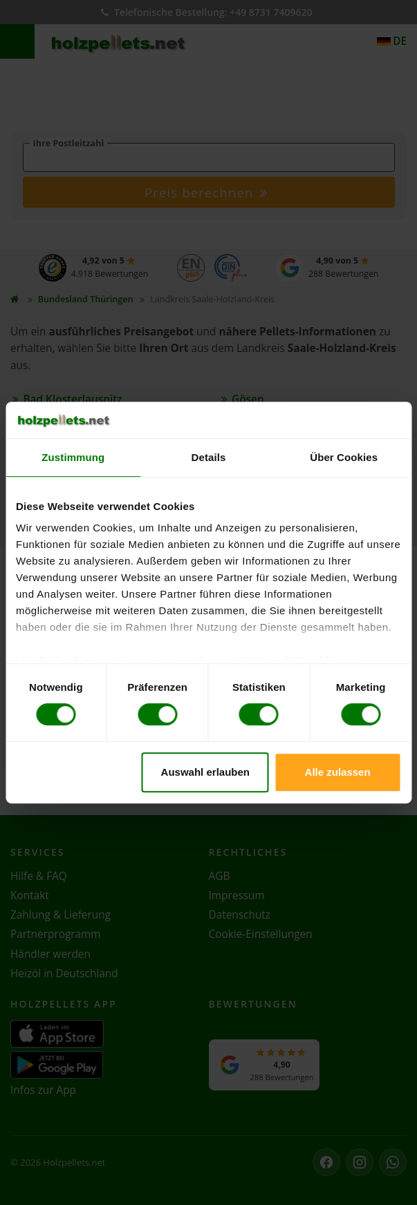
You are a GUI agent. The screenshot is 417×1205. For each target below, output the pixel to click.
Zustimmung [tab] (72, 457)
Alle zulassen (338, 772)
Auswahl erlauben (205, 772)
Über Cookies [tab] (344, 457)
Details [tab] (209, 457)
